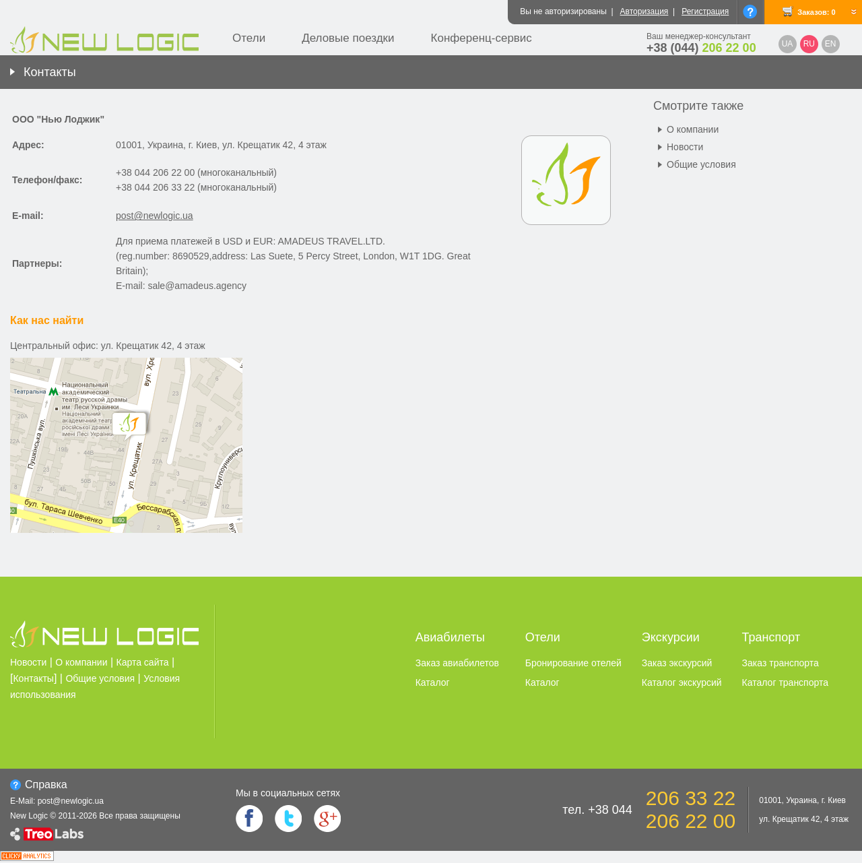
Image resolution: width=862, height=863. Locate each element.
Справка (46, 784)
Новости (685, 146)
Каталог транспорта (785, 682)
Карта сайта (143, 662)
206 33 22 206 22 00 (690, 809)
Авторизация (644, 11)
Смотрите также (698, 106)
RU (809, 44)
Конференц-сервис (481, 38)
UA (787, 44)
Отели (248, 38)
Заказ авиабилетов (457, 663)
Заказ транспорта (780, 663)
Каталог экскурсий (682, 682)
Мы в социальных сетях (288, 793)
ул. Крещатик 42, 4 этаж (804, 819)
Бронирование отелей (573, 663)
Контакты (50, 72)
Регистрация (705, 11)
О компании (693, 129)
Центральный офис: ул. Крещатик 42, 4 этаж (107, 345)
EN (830, 44)
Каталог (433, 682)
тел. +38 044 (597, 810)
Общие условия (701, 164)
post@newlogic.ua (154, 215)
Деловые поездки (348, 38)
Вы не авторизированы (563, 11)
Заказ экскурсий (677, 663)
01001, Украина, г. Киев (802, 800)
